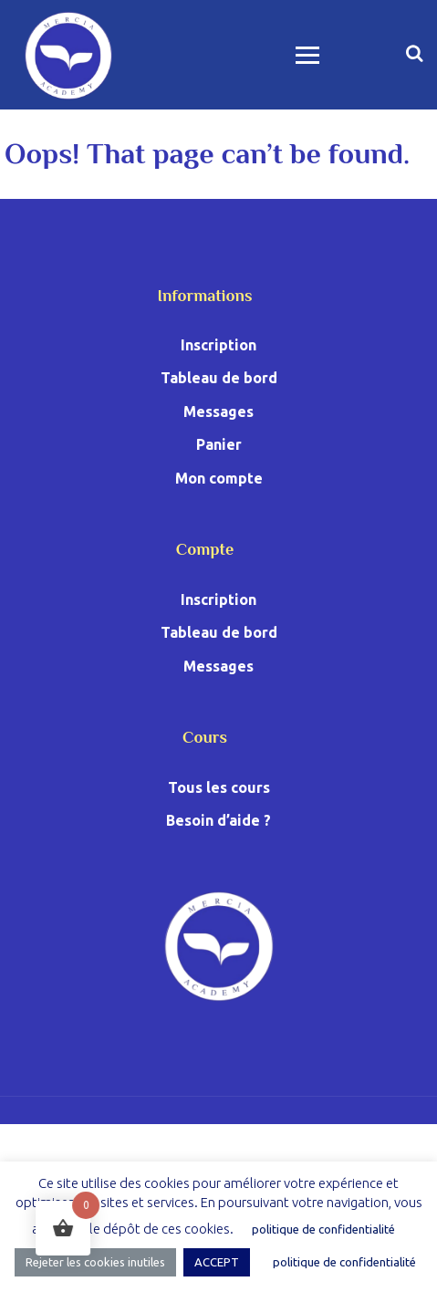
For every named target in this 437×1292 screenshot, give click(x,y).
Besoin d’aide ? (218, 820)
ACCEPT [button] (216, 1262)
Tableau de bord (219, 378)
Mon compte (219, 478)
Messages (218, 411)
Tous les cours (219, 787)
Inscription (218, 345)
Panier (219, 444)
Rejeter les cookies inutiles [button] (95, 1262)
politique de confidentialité (323, 1229)
